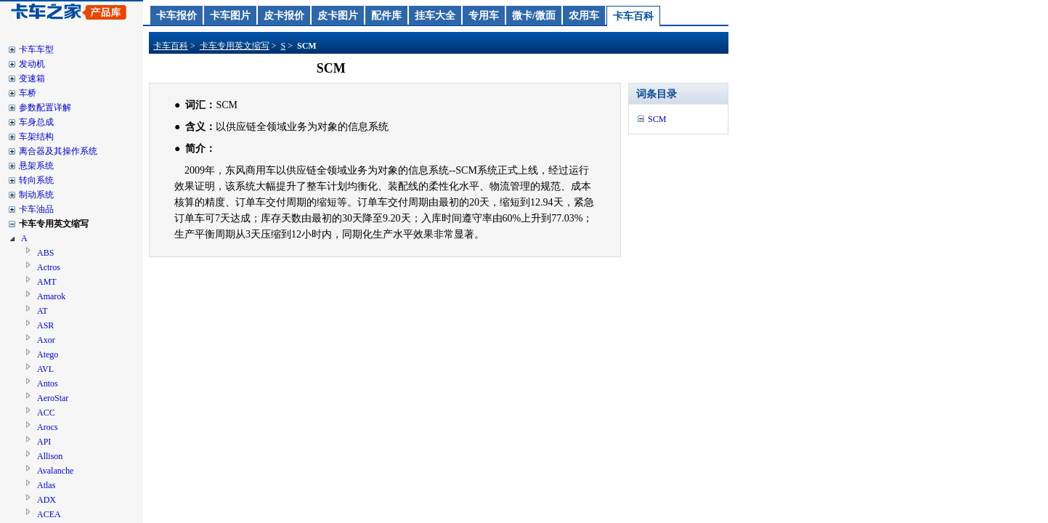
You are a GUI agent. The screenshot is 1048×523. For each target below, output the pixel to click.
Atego (47, 354)
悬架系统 (36, 166)
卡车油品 (36, 209)
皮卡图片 (337, 15)
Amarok (51, 296)
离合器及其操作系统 (58, 151)
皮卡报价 (284, 15)
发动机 (32, 64)
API (44, 442)
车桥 (27, 93)
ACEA (49, 514)
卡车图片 (230, 15)
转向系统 (36, 180)
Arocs (47, 427)
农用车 (584, 15)
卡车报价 (176, 15)
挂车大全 (435, 15)
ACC (46, 413)
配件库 (386, 15)
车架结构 (36, 136)
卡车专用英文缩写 (54, 224)
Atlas (46, 485)
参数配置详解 (45, 107)
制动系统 (36, 195)
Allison (49, 456)
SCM (657, 119)
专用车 (483, 15)
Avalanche (55, 471)
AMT (47, 282)
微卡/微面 (534, 15)
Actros (48, 267)
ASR (45, 325)
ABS (45, 253)
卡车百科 (633, 16)
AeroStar (52, 398)
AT (42, 311)
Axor (46, 340)
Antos (47, 383)
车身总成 (36, 122)
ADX (46, 500)
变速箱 (32, 78)
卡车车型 (36, 49)
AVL (45, 369)
